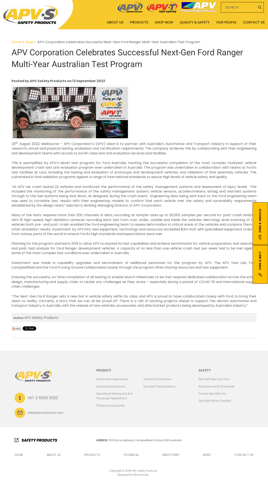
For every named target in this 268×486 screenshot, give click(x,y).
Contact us (243, 455)
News (207, 455)
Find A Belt (260, 265)
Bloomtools (141, 476)
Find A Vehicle (260, 224)
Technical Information (157, 380)
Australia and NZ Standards (216, 387)
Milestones (170, 455)
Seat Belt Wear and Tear (213, 380)
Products (139, 22)
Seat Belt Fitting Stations (159, 387)
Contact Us (254, 22)
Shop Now (164, 22)
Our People (226, 22)
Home (94, 22)
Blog (29, 42)
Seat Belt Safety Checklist (214, 402)
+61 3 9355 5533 (42, 399)
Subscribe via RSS (17, 328)
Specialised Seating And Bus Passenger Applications (114, 397)
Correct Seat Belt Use (212, 395)
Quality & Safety (195, 22)
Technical (131, 455)
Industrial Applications (110, 387)
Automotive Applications (112, 380)
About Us (115, 22)
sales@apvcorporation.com (45, 414)
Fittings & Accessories (110, 407)
